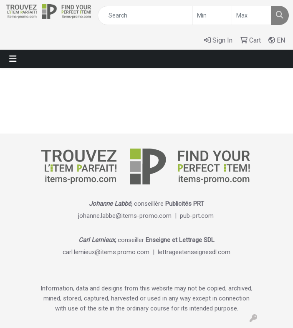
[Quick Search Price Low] (212, 15)
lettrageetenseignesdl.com (194, 252)
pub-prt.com (197, 216)
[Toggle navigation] (13, 59)
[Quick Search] (145, 15)
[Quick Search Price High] (251, 15)
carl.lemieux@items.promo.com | (110, 252)
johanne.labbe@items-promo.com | (129, 216)
